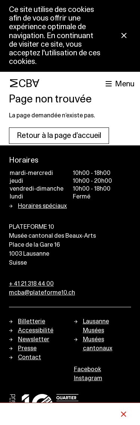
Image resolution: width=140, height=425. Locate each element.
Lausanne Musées (96, 325)
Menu (124, 84)
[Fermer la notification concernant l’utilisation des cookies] (124, 36)
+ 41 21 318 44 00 (31, 284)
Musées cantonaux (97, 343)
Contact (29, 357)
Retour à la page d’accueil (59, 135)
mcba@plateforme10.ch (42, 293)
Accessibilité (35, 330)
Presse (27, 348)
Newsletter (33, 339)
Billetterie (31, 321)
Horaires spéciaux (42, 206)
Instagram (88, 378)
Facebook (87, 369)
